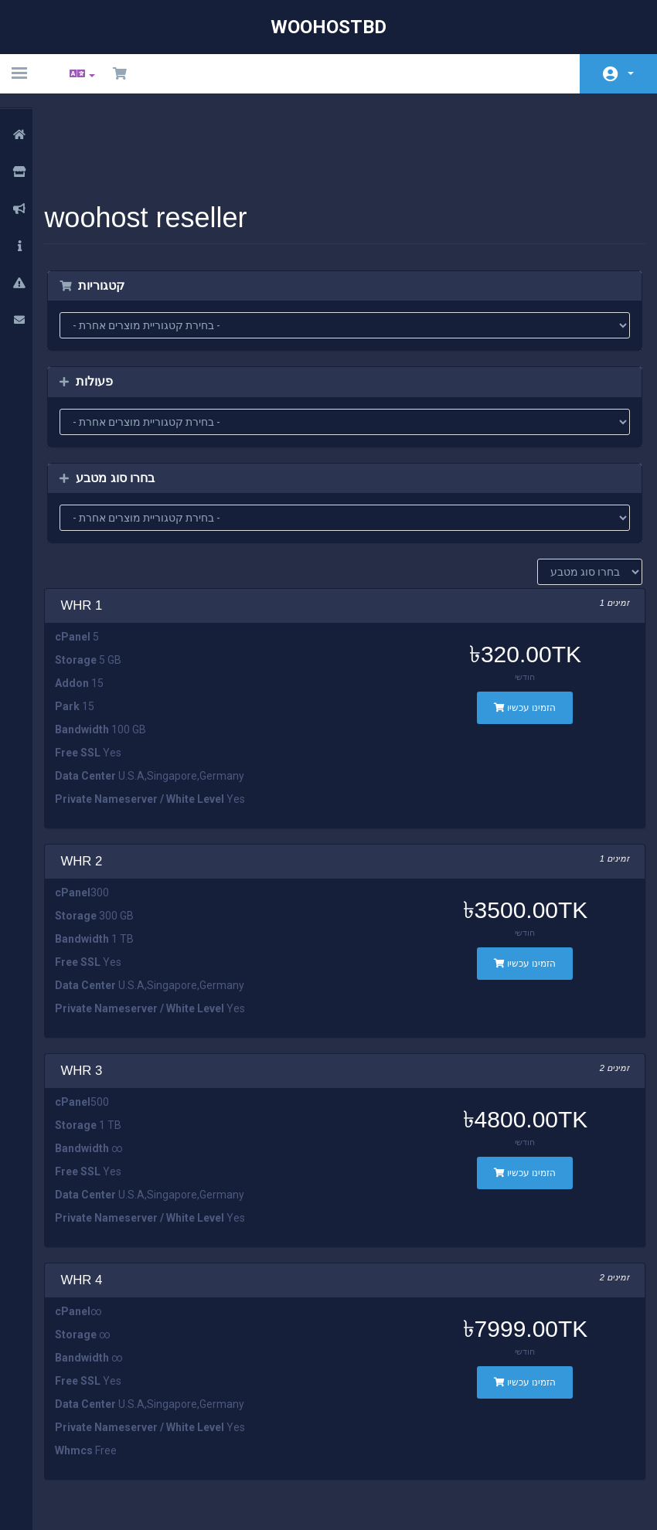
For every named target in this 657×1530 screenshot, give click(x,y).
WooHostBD (328, 27)
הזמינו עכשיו (519, 626)
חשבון (631, 73)
